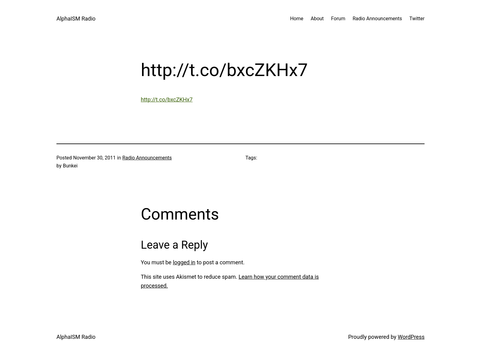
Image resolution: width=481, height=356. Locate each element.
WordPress (411, 337)
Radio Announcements (147, 158)
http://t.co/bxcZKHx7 (167, 99)
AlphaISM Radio (75, 18)
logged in (184, 262)
